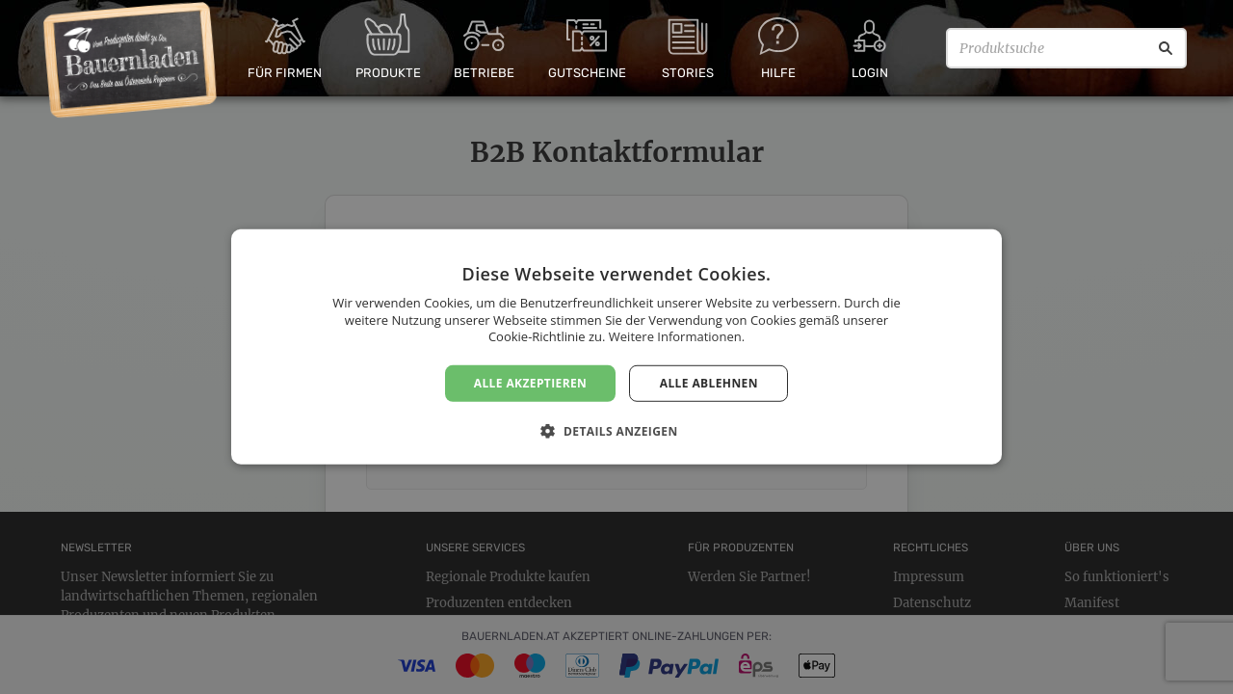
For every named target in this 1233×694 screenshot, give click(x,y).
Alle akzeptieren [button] (531, 383)
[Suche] (1165, 48)
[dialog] (616, 347)
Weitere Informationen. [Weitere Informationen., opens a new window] (677, 336)
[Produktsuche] (1066, 48)
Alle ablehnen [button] (709, 383)
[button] (616, 430)
